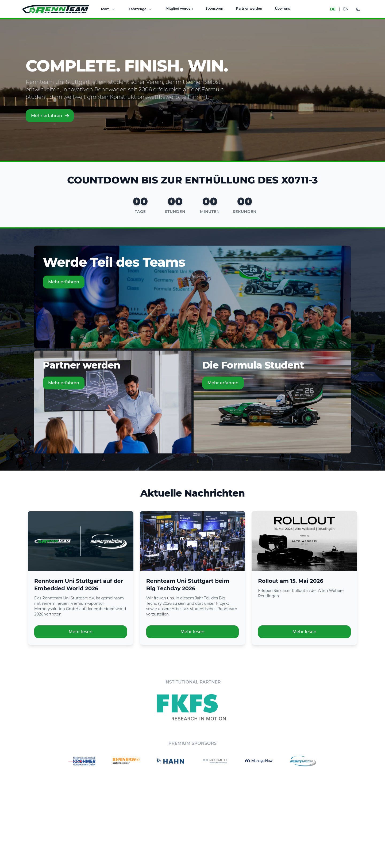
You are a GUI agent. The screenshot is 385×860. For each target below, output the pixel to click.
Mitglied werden (179, 8)
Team (108, 9)
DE (333, 9)
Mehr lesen (80, 631)
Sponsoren (214, 8)
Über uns (282, 8)
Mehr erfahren (50, 115)
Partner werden (249, 8)
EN (346, 9)
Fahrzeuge (141, 9)
